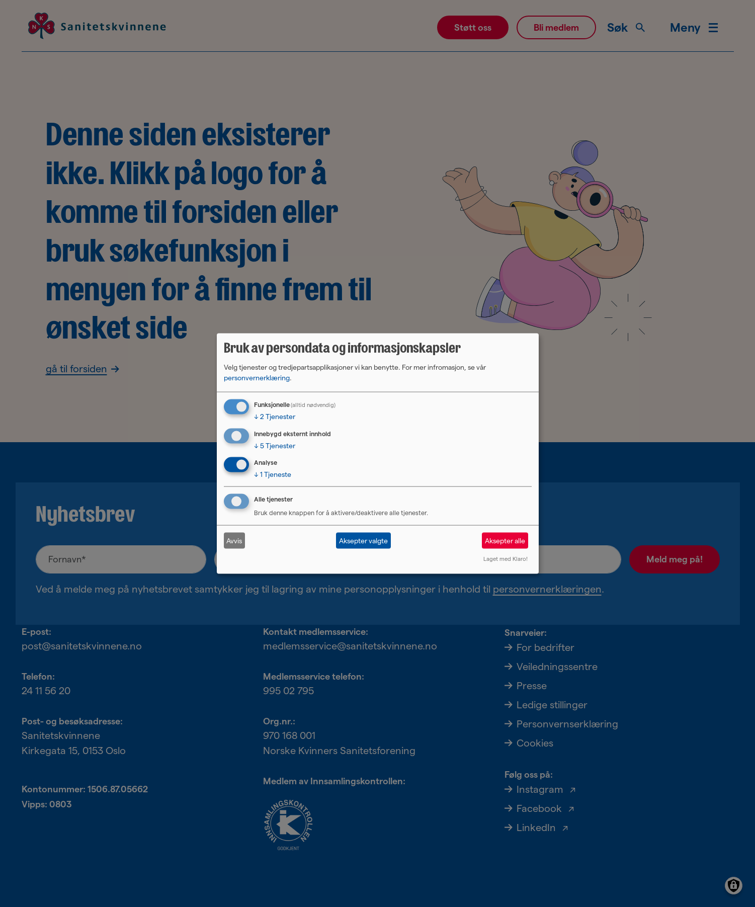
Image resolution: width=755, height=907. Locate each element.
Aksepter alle (505, 540)
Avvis (234, 540)
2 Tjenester (274, 416)
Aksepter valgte (363, 540)
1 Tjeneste (272, 474)
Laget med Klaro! (505, 559)
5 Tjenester (274, 445)
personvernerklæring (257, 377)
